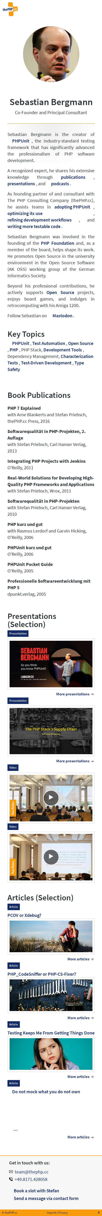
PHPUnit (20, 141)
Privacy (63, 1213)
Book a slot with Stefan (36, 1190)
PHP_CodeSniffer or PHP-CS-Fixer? (41, 974)
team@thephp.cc (32, 1172)
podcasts (60, 183)
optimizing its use (24, 213)
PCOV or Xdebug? (24, 915)
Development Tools (62, 350)
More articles (78, 959)
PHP (14, 350)
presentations (21, 183)
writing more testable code (33, 226)
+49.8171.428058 (31, 1179)
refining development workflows (39, 220)
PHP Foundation (57, 243)
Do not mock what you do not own (46, 1091)
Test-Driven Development (46, 363)
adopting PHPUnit (72, 207)
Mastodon (62, 315)
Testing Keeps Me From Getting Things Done (51, 1033)
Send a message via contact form (46, 1198)
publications (73, 177)
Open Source (60, 292)
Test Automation (48, 343)
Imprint (51, 1213)
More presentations (72, 694)
